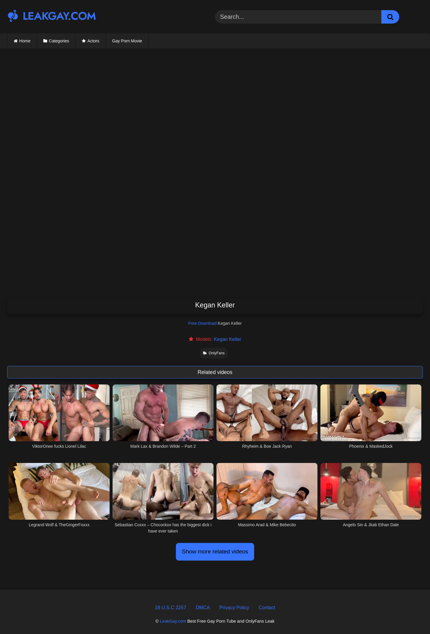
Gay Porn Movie (127, 41)
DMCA (203, 607)
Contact (267, 607)
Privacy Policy (234, 607)
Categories (59, 41)
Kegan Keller (227, 339)
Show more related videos (215, 551)
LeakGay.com (173, 621)
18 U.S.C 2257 (170, 607)
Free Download (202, 323)
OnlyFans (214, 353)
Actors (93, 41)
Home (24, 41)
